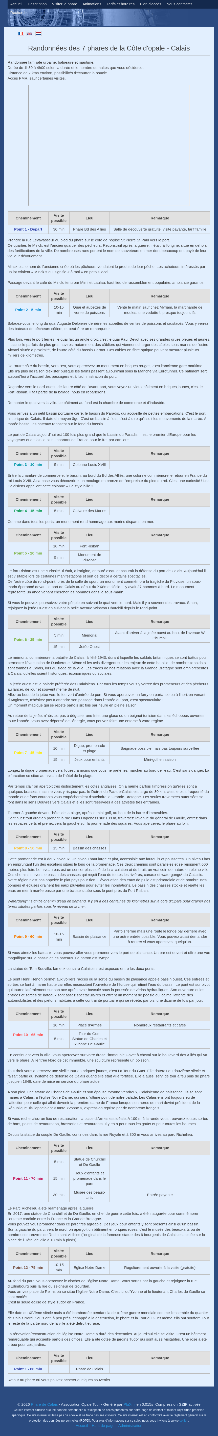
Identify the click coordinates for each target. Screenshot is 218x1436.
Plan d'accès (150, 4)
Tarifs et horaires (120, 4)
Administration (130, 1425)
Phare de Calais (44, 1404)
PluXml (129, 1404)
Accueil (16, 4)
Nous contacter (179, 4)
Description (37, 4)
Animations (91, 4)
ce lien (184, 1420)
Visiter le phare (64, 4)
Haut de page (103, 1425)
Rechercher (20, 12)
